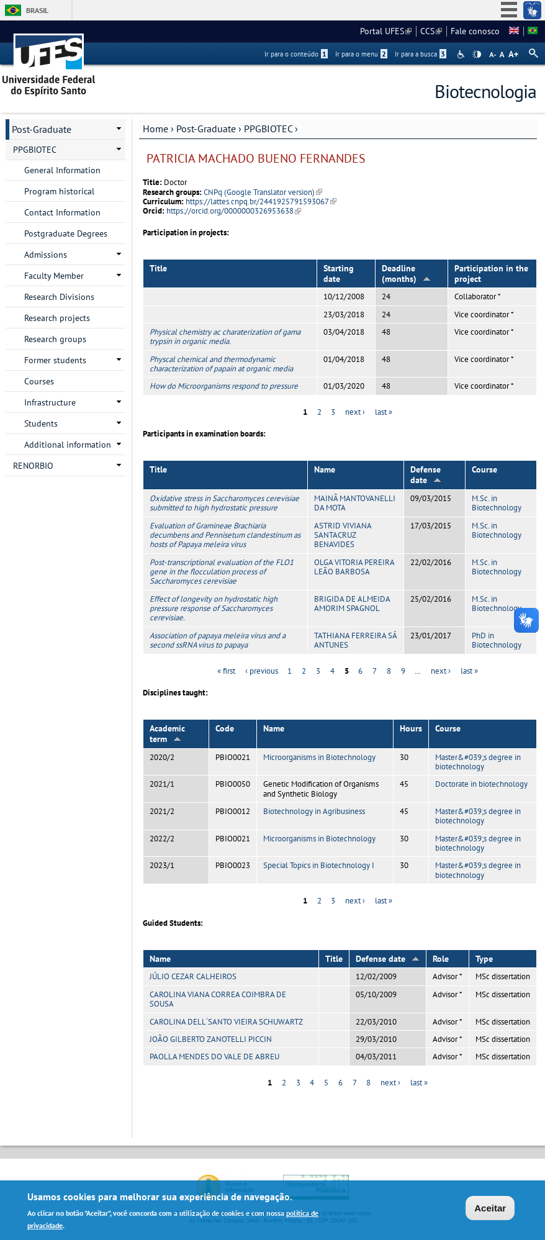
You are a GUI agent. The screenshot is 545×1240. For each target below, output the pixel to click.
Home (155, 128)
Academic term (167, 733)
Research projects (57, 318)
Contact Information (62, 212)
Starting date (338, 273)
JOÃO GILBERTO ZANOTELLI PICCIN (211, 1039)
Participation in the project (491, 273)
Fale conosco (475, 31)
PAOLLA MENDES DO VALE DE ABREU (214, 1056)
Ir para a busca (420, 54)
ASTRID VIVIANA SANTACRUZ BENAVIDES (342, 535)
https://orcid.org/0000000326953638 (233, 211)
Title (158, 268)
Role (441, 958)
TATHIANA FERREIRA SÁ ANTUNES (355, 640)
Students (41, 423)
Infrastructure (50, 402)
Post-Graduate (206, 128)
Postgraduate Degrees (65, 233)
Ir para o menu (361, 54)
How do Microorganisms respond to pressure (224, 386)
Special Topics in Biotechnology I (318, 865)
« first (226, 671)
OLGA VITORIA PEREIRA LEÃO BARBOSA (354, 567)
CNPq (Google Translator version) (263, 192)
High (476, 54)
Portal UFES (386, 31)
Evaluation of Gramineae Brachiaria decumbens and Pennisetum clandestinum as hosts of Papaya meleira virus (225, 535)
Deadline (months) (406, 273)
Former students (55, 360)
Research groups (55, 339)
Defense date (425, 475)
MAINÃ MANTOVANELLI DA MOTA (354, 503)
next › (355, 412)
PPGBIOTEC (268, 128)
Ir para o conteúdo (296, 54)
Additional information (67, 444)
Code (224, 728)
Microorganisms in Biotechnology (319, 757)
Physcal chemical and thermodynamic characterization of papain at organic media (221, 364)
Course (484, 469)
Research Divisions (59, 296)
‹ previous (261, 671)
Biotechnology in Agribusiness (314, 811)
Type (484, 958)
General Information (62, 170)
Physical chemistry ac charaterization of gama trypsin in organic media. (225, 336)
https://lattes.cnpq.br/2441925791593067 (261, 201)
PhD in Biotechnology (496, 640)
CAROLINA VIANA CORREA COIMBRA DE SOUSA (218, 999)
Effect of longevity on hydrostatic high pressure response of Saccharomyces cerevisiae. (213, 608)
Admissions (45, 254)
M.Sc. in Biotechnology (496, 503)
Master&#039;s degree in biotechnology (478, 762)
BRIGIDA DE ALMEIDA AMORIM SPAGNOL (352, 603)
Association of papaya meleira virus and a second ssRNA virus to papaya (218, 640)
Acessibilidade (462, 54)
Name (324, 469)
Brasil (37, 10)
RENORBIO (33, 465)
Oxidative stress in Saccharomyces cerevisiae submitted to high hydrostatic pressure (224, 503)
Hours (411, 728)
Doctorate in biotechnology (481, 784)
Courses (39, 381)
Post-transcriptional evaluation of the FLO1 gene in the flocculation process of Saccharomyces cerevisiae (222, 572)
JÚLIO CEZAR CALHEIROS (193, 976)
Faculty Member (54, 275)
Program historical (59, 191)
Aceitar (490, 1210)
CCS (431, 31)
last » (383, 412)
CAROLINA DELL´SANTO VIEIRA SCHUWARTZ (226, 1021)
